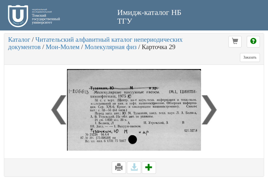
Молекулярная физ (111, 46)
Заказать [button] (249, 57)
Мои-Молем (63, 46)
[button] (235, 42)
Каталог (19, 39)
